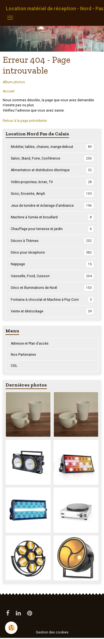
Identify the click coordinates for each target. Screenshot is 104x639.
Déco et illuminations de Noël (52, 288)
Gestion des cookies (52, 632)
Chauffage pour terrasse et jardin (52, 229)
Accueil (8, 91)
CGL (14, 366)
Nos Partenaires (23, 355)
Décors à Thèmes (52, 241)
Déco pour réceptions (52, 252)
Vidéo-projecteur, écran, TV (52, 182)
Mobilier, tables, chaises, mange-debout (52, 147)
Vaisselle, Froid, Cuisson (52, 276)
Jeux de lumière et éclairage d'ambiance (52, 205)
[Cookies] (11, 628)
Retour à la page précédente (25, 121)
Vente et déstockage (52, 311)
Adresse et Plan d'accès (30, 343)
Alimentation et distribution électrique (52, 170)
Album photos (14, 82)
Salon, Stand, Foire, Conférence (52, 158)
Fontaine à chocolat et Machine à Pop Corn (52, 299)
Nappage (52, 264)
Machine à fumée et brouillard (52, 217)
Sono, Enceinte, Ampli (52, 193)
